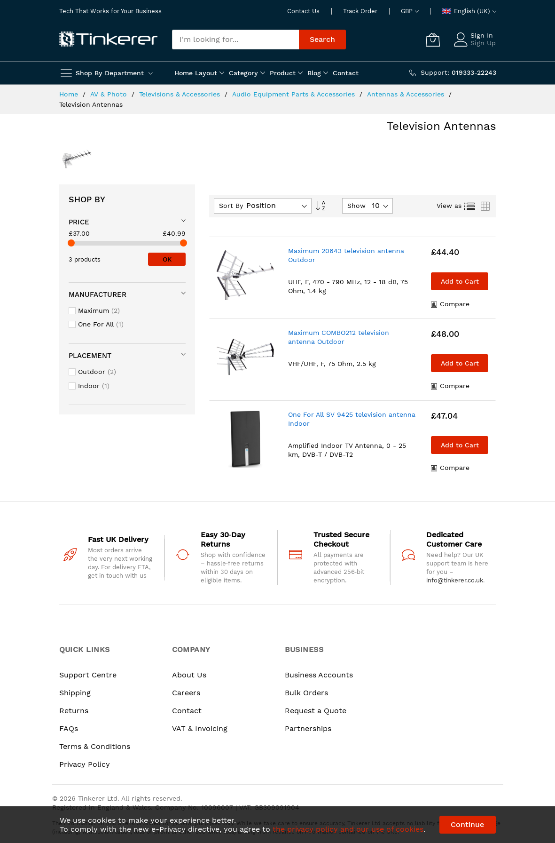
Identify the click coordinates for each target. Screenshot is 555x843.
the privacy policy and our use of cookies (348, 829)
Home (69, 94)
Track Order (360, 11)
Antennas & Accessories (406, 94)
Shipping (75, 692)
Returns (73, 710)
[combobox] (235, 39)
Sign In (481, 35)
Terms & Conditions (94, 746)
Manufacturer (97, 294)
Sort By (231, 205)
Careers (186, 692)
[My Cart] (433, 39)
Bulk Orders (306, 692)
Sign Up (483, 43)
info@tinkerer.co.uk (454, 580)
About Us (189, 674)
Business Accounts (319, 674)
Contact (187, 710)
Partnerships (308, 728)
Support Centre (88, 674)
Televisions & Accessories (180, 94)
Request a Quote (315, 710)
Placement (90, 355)
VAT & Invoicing (199, 728)
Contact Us (303, 11)
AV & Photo (109, 94)
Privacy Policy (84, 764)
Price (79, 222)
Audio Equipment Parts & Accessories (294, 94)
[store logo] (108, 39)
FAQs (68, 728)
